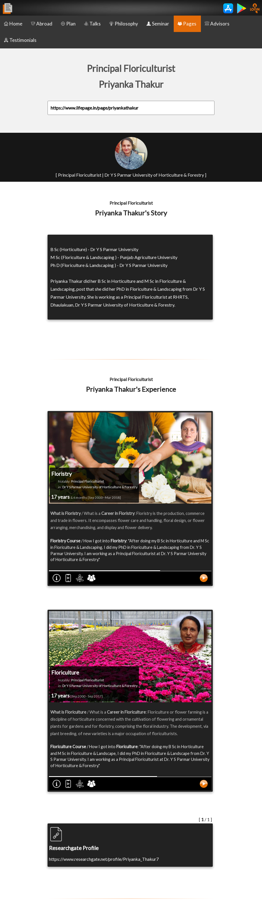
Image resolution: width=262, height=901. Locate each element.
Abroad (41, 24)
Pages (187, 24)
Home (13, 24)
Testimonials (20, 40)
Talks (92, 24)
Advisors (217, 24)
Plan (68, 24)
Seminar (158, 24)
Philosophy (123, 24)
